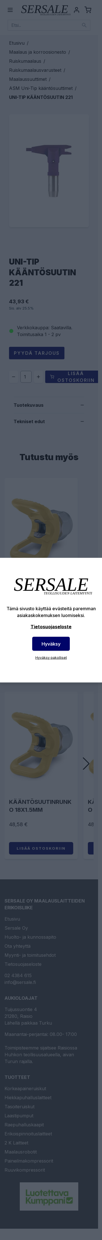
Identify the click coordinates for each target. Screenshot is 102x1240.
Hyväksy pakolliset (51, 657)
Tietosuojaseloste (51, 626)
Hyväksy (51, 643)
